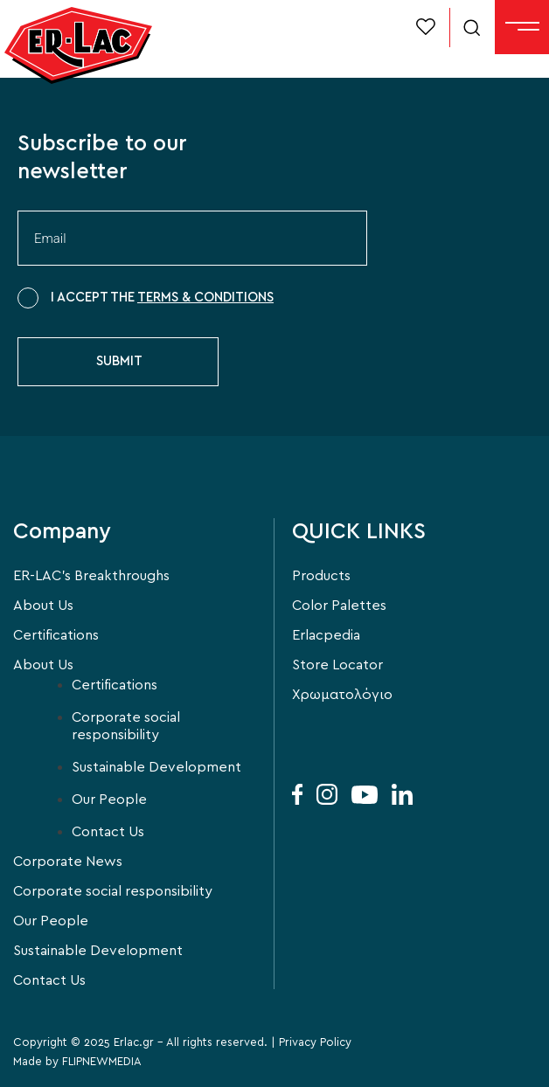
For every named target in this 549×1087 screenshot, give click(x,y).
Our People (109, 800)
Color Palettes (339, 606)
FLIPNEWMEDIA (102, 1062)
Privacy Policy (315, 1043)
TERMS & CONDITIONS (205, 297)
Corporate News (67, 862)
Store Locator (337, 665)
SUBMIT (119, 361)
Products (321, 576)
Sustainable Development (156, 767)
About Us (43, 606)
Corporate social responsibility (126, 726)
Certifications (56, 635)
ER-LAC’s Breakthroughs (91, 576)
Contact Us (108, 832)
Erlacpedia (326, 635)
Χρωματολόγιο (342, 695)
